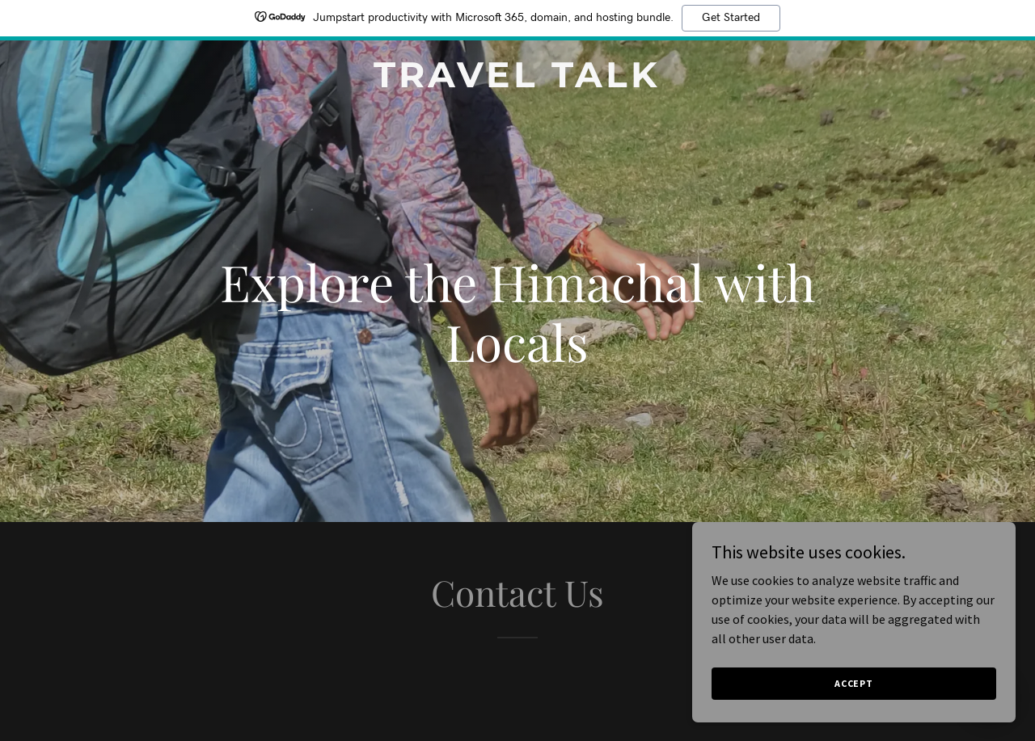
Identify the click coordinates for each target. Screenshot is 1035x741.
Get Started (731, 17)
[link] (518, 82)
